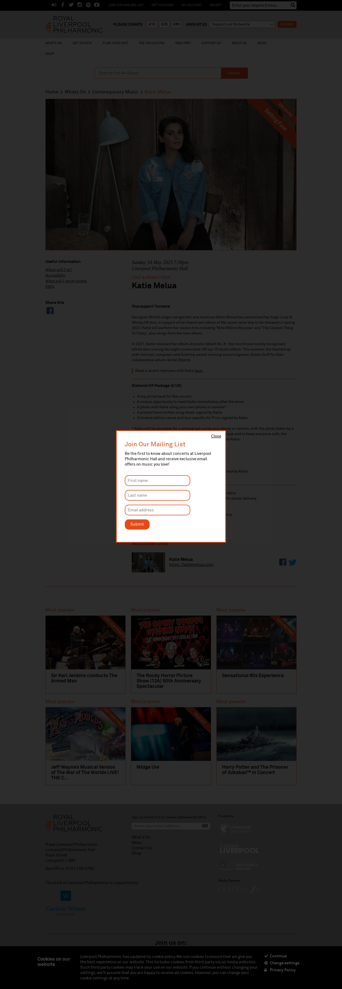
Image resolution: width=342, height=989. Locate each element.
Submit (137, 524)
